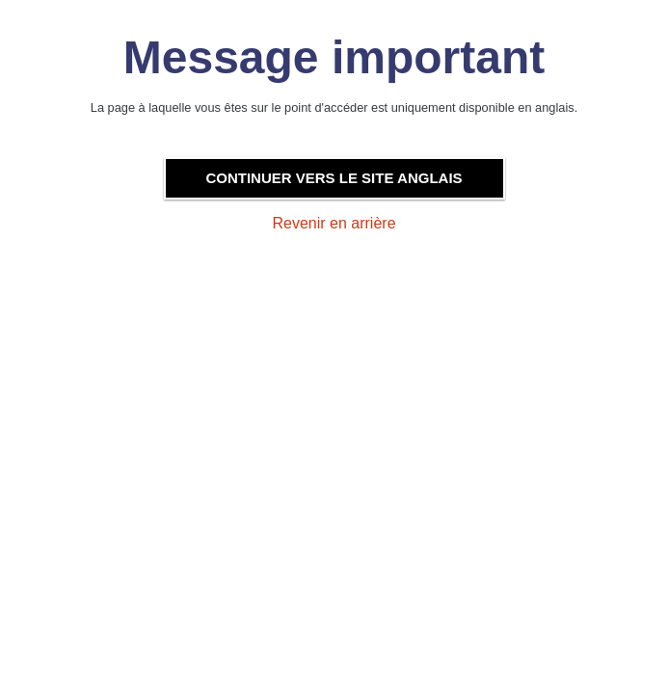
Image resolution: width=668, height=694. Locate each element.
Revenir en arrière (333, 223)
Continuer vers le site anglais (333, 178)
